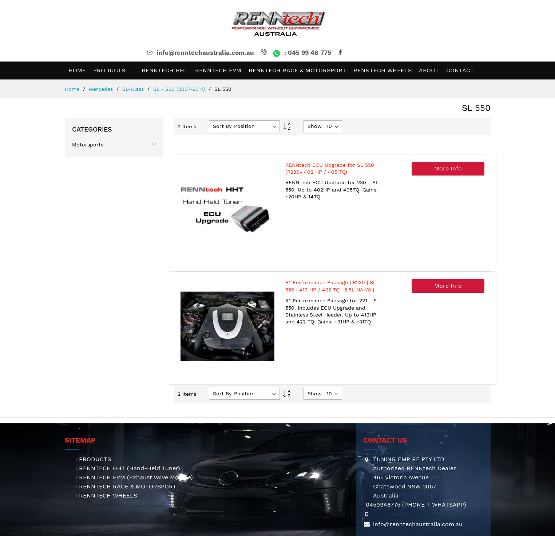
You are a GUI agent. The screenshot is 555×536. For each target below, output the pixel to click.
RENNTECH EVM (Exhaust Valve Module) (136, 477)
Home (73, 89)
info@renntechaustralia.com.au (200, 52)
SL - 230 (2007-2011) (180, 89)
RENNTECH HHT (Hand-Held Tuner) (129, 468)
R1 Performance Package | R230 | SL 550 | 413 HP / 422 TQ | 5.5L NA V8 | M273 (330, 289)
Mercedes (102, 89)
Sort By (222, 126)
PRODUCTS (95, 459)
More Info (448, 168)
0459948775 (383, 504)
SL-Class (134, 89)
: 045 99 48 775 (295, 52)
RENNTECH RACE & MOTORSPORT (128, 486)
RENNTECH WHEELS (108, 495)
